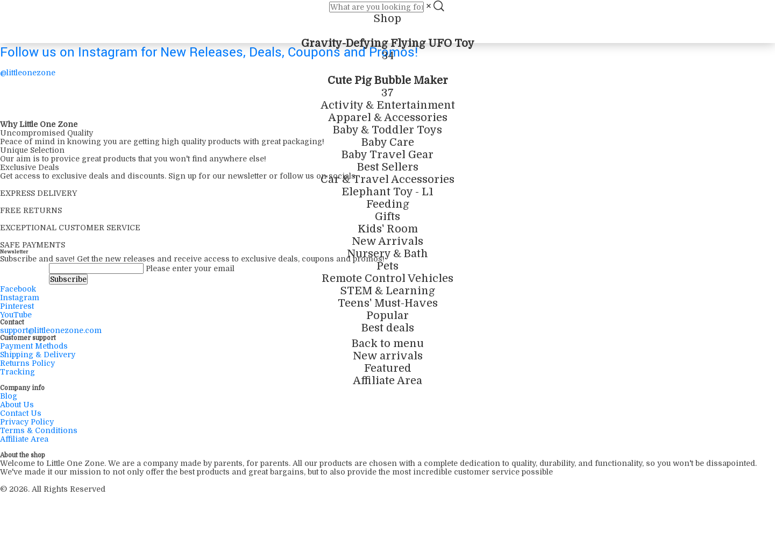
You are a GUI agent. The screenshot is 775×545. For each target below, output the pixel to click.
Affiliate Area (387, 380)
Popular (387, 315)
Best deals (387, 328)
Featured (387, 368)
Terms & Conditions (38, 430)
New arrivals (388, 356)
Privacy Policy (27, 421)
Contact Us (20, 413)
